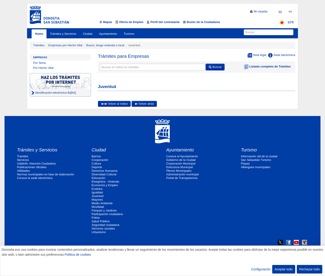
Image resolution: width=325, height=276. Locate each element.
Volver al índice (114, 103)
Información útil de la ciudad (259, 156)
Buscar (215, 67)
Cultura (96, 163)
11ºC (285, 22)
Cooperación (100, 160)
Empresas (40, 57)
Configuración (260, 269)
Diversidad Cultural (104, 174)
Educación (98, 178)
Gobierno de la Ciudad (181, 160)
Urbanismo (99, 232)
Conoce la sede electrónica (34, 178)
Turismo (129, 33)
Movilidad (98, 207)
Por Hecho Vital (43, 68)
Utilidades (23, 170)
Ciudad (87, 33)
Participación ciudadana (107, 214)
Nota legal (257, 55)
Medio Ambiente (102, 203)
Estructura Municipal (179, 167)
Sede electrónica (281, 55)
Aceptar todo (283, 269)
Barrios (96, 156)
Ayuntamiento (108, 33)
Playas (245, 163)
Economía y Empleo (105, 185)
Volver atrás (144, 103)
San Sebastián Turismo (256, 160)
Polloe (96, 217)
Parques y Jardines (104, 210)
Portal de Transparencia (181, 178)
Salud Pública (101, 221)
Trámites (38, 45)
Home (39, 33)
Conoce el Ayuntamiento (182, 156)
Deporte (97, 167)
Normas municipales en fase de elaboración (45, 174)
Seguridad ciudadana (105, 225)
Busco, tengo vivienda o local (105, 45)
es (290, 11)
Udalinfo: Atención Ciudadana (36, 163)
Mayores (97, 199)
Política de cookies (78, 254)
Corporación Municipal (180, 163)
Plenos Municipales (179, 170)
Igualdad (97, 192)
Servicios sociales (103, 228)
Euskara (97, 188)
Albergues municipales (255, 167)
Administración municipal (182, 174)
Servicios (23, 160)
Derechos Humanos (105, 170)
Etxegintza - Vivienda (105, 181)
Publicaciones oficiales (31, 167)
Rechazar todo (309, 269)
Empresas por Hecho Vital (65, 45)
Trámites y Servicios (63, 33)
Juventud (98, 196)
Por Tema (39, 63)
